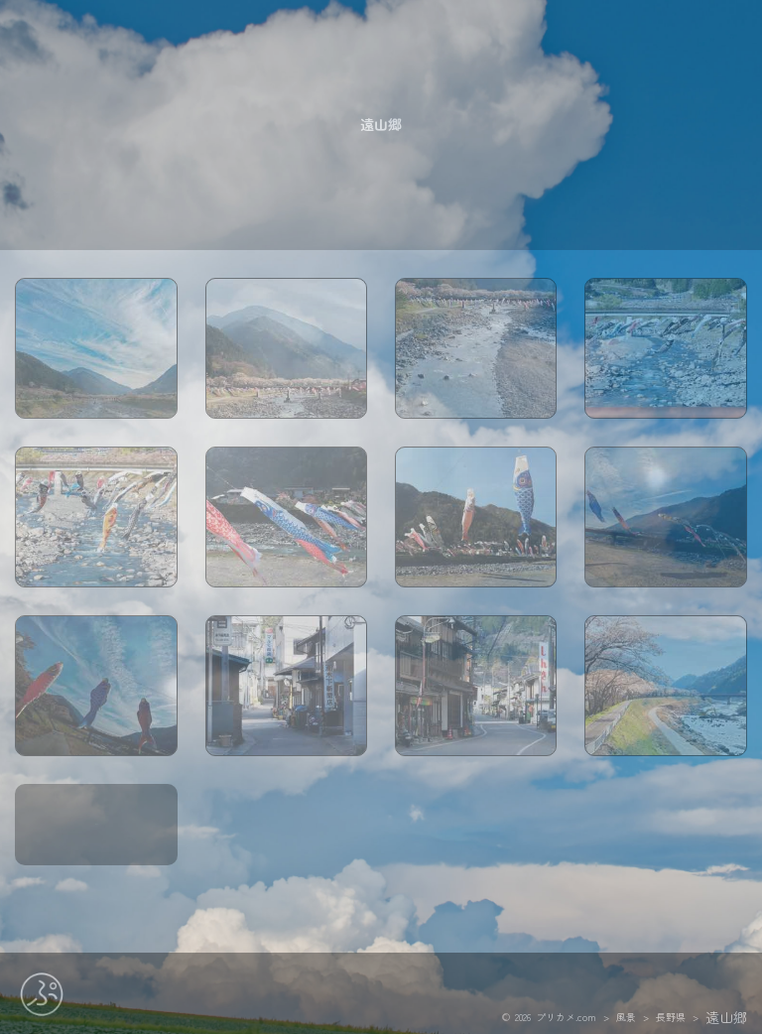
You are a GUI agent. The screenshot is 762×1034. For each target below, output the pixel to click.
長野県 (671, 1015)
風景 (626, 1015)
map (96, 852)
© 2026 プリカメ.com (549, 1015)
